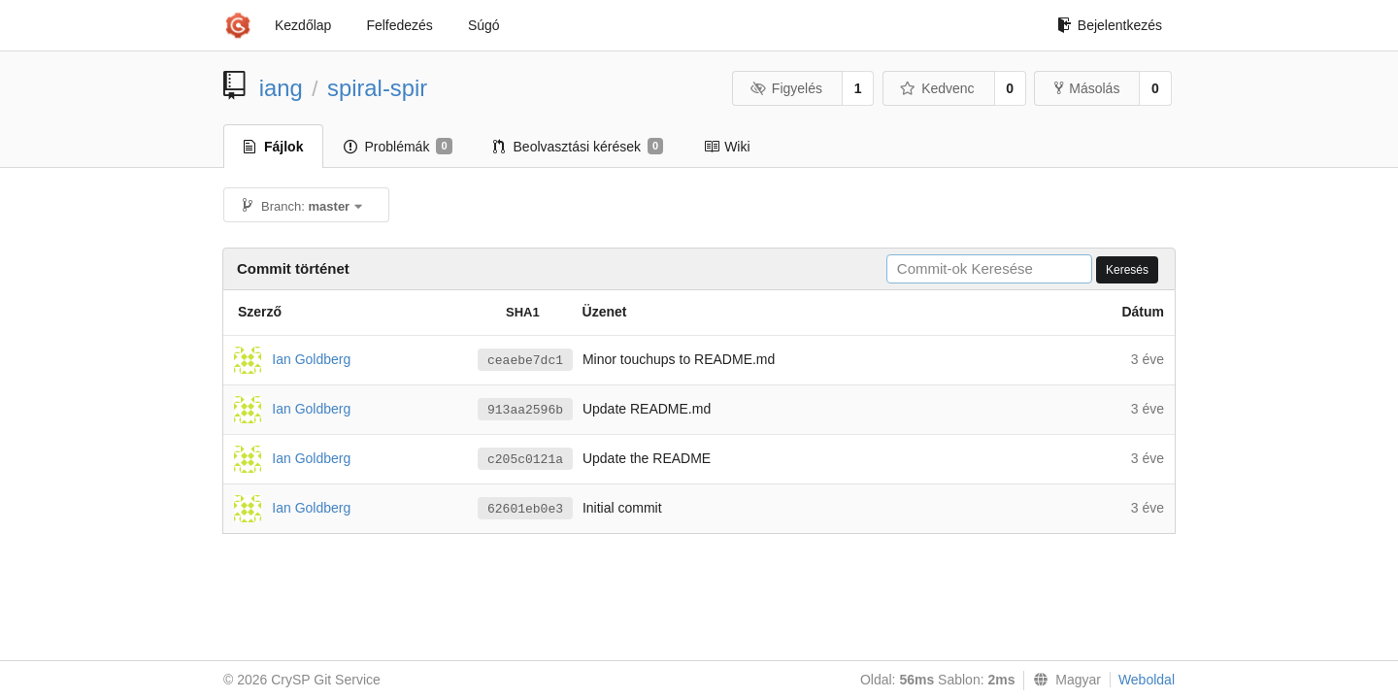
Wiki (726, 146)
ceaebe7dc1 (525, 360)
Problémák (397, 146)
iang (281, 88)
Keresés (1127, 270)
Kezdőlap (303, 25)
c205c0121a (525, 459)
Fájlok (273, 146)
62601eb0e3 (525, 509)
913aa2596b (525, 410)
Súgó (484, 25)
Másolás (1086, 88)
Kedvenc (937, 88)
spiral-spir (377, 88)
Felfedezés (399, 25)
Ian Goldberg (311, 358)
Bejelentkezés (1109, 25)
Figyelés (785, 88)
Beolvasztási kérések (578, 146)
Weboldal (1146, 679)
